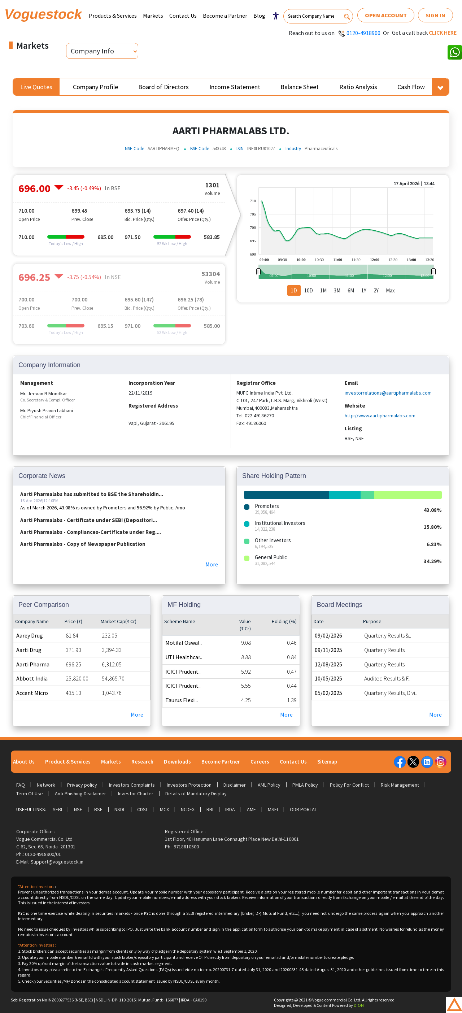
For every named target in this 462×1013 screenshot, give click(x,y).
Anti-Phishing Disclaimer (80, 793)
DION (359, 1005)
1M (323, 290)
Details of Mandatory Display (196, 793)
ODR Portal (303, 809)
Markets (153, 15)
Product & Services (68, 761)
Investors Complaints (132, 785)
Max (390, 290)
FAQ (20, 785)
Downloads (177, 761)
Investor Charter (135, 793)
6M (351, 290)
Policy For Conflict (349, 785)
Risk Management (400, 785)
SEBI (57, 809)
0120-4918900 (363, 32)
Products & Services (113, 15)
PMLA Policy (305, 785)
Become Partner (220, 761)
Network (46, 785)
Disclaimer (234, 785)
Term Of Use (29, 793)
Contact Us (183, 15)
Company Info (92, 50)
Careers (259, 761)
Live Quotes (36, 87)
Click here (443, 32)
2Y (376, 290)
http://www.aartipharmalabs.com (380, 415)
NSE (78, 809)
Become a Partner (225, 15)
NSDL (119, 809)
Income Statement (234, 87)
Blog (259, 15)
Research (142, 761)
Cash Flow (411, 87)
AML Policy (269, 785)
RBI (209, 809)
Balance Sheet (299, 87)
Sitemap (327, 761)
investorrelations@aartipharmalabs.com (388, 393)
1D (294, 290)
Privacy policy (82, 785)
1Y (363, 290)
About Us (24, 761)
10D (308, 290)
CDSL (142, 809)
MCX (164, 809)
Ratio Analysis (358, 87)
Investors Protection (189, 785)
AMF (251, 809)
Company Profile (95, 87)
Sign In (435, 15)
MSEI (273, 809)
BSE (98, 809)
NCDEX (188, 809)
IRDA (230, 809)
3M (337, 290)
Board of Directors (163, 87)
